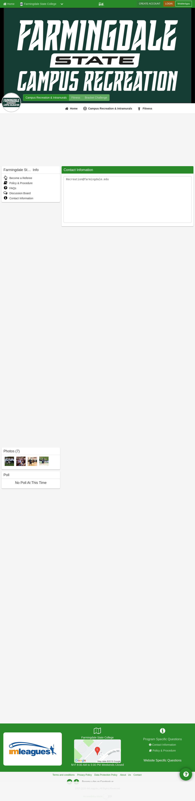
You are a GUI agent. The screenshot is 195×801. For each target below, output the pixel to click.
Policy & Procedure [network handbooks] (164, 750)
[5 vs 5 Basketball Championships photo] (32, 461)
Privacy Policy (84, 775)
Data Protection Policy (105, 775)
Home (74, 108)
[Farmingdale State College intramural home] (46, 97)
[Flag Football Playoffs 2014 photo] (9, 461)
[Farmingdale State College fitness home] (75, 97)
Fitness (147, 108)
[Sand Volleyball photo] (44, 461)
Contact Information (18, 198)
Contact (138, 775)
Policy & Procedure (18, 183)
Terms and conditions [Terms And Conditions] (63, 775)
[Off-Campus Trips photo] (21, 461)
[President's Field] (97, 750)
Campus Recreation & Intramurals (110, 108)
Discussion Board (17, 193)
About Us (125, 775)
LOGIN (169, 3)
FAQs (10, 188)
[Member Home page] (8, 3)
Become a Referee (18, 178)
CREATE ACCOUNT (149, 3)
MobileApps (183, 3)
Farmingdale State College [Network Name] (38, 4)
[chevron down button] (61, 4)
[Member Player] (101, 3)
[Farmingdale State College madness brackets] (95, 97)
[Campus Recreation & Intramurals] (108, 108)
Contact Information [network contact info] (164, 744)
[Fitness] (145, 108)
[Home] (72, 108)
